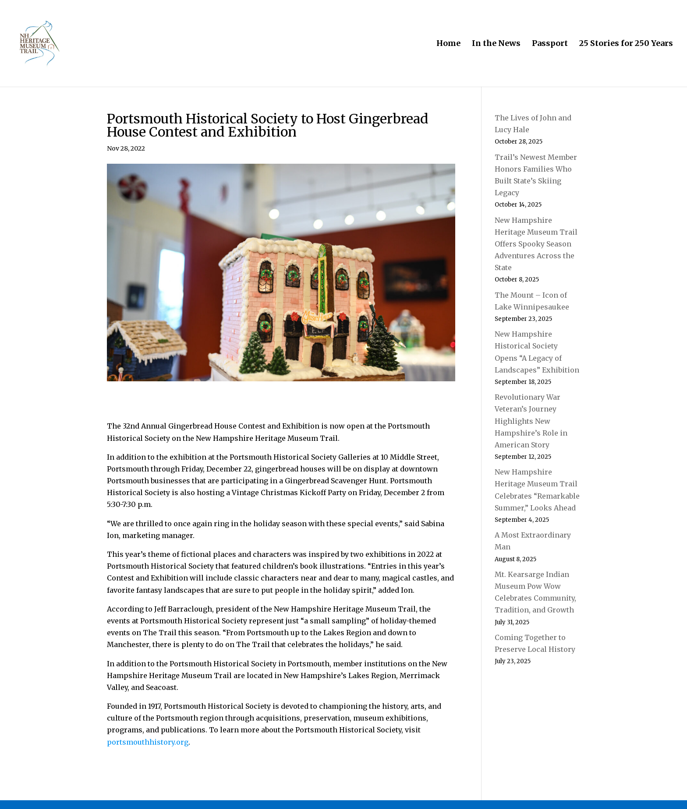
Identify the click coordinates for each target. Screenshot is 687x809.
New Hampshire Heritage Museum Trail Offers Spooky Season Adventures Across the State (536, 244)
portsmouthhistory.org (147, 742)
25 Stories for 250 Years (626, 44)
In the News (496, 44)
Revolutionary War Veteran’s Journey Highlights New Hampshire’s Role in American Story (531, 421)
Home (448, 44)
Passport (550, 44)
